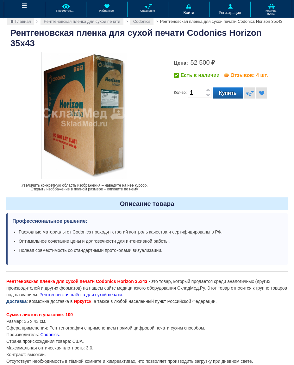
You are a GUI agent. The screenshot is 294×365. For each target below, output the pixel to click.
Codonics (141, 21)
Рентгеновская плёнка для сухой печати (82, 21)
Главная (23, 21)
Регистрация (230, 9)
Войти (189, 9)
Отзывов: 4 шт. (249, 75)
